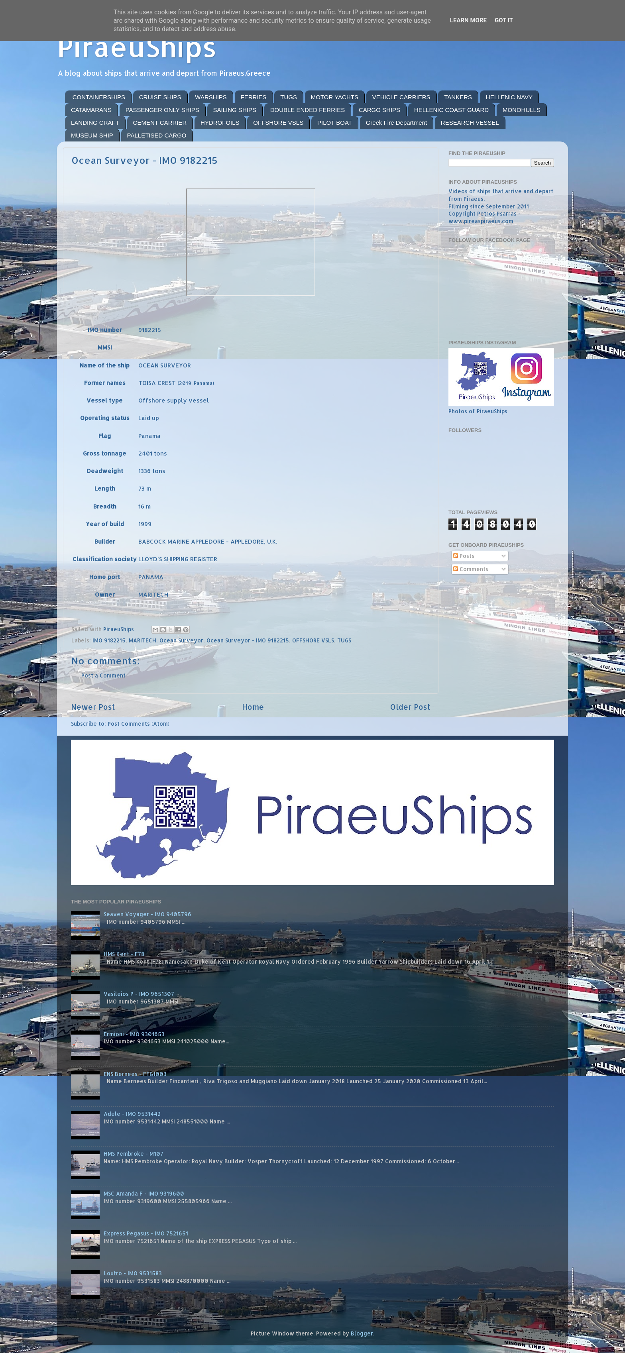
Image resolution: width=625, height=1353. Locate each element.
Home (253, 707)
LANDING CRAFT (95, 122)
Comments (470, 569)
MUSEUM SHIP (92, 135)
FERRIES (254, 97)
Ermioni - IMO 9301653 (134, 1034)
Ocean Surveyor (181, 640)
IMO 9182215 (109, 640)
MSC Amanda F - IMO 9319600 (144, 1193)
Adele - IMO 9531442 (132, 1113)
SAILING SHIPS (234, 109)
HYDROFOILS (220, 122)
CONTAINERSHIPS (99, 97)
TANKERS (458, 97)
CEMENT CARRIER (160, 122)
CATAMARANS (91, 109)
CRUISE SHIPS (160, 97)
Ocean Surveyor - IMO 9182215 (247, 640)
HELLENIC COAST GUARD (451, 109)
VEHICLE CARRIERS (401, 97)
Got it (504, 20)
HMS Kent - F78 (124, 953)
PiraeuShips (137, 46)
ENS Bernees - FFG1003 (135, 1073)
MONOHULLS (521, 109)
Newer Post (93, 707)
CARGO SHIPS (379, 109)
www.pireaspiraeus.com (480, 221)
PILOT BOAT (334, 122)
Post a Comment (103, 675)
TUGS (288, 97)
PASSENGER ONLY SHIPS (162, 109)
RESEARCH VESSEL (470, 122)
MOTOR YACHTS (334, 97)
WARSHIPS (210, 97)
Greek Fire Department (396, 122)
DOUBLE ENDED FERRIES (307, 109)
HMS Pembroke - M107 (133, 1153)
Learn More (468, 20)
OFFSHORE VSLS (278, 122)
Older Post (410, 707)
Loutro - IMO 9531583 (133, 1273)
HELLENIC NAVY (509, 97)
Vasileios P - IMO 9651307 (139, 993)
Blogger (362, 1333)
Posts (463, 555)
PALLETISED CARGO (157, 135)
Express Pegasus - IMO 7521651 (146, 1233)
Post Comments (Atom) (138, 723)
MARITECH (142, 640)
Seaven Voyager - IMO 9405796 (147, 914)
